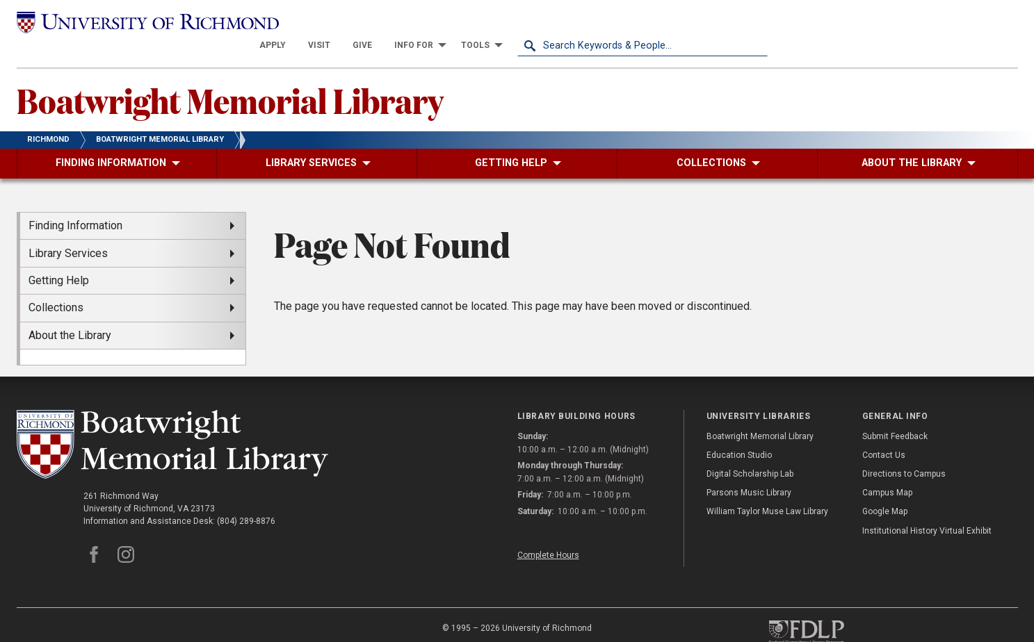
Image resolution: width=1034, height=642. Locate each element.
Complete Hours (548, 531)
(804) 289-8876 (246, 498)
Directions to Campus (904, 451)
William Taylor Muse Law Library (767, 488)
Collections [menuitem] (56, 284)
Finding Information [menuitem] (75, 202)
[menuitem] (523, 22)
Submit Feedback (895, 413)
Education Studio (739, 432)
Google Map (884, 488)
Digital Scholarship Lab (749, 451)
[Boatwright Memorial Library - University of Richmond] (172, 421)
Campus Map (887, 470)
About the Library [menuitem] (70, 311)
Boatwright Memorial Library (230, 77)
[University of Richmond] (142, 22)
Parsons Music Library (748, 470)
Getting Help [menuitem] (59, 257)
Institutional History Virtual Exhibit (927, 507)
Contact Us (883, 432)
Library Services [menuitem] (68, 229)
